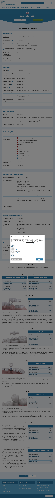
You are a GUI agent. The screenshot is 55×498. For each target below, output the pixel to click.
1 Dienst (17, 247)
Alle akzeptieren (39, 259)
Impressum (37, 243)
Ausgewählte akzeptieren (16, 259)
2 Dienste (17, 249)
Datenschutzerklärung (30, 243)
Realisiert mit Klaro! (40, 261)
